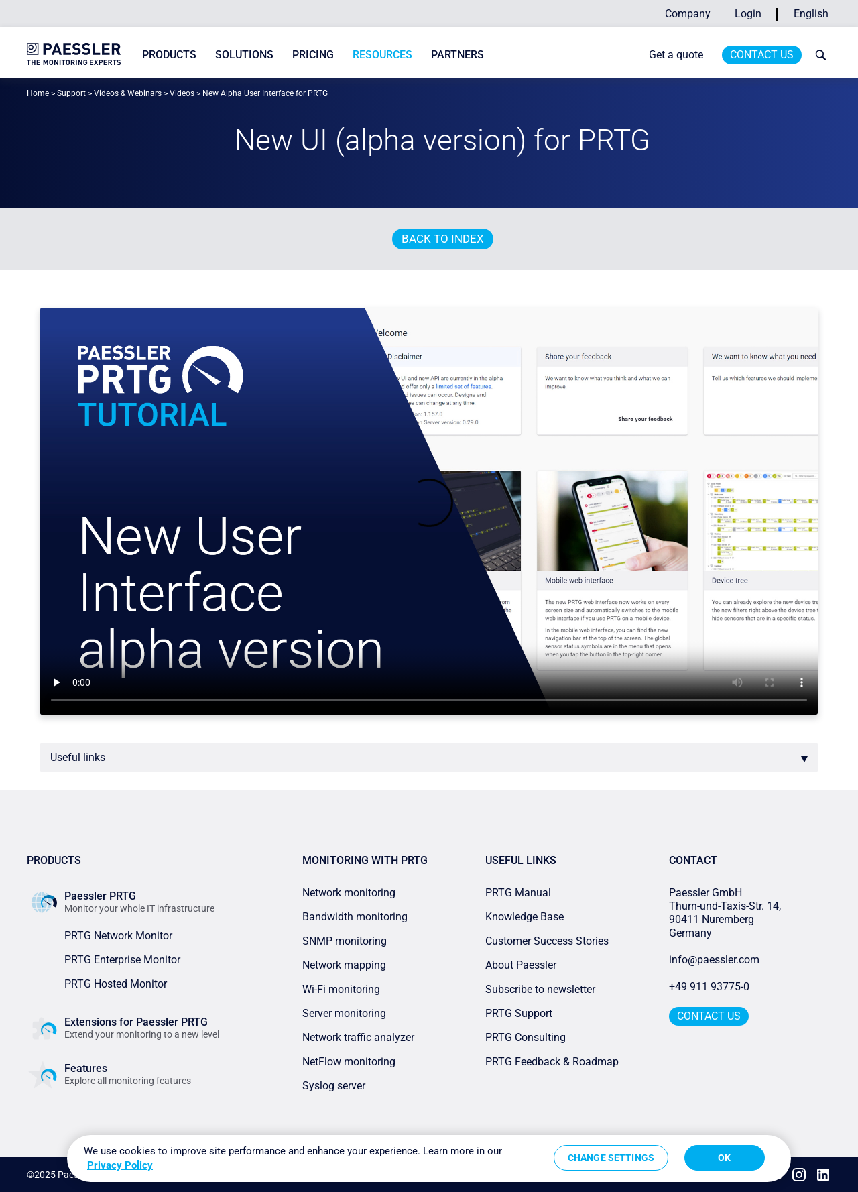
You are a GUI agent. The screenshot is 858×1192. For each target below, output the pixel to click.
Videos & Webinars (128, 93)
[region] (429, 1158)
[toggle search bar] (818, 55)
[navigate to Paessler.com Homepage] (74, 54)
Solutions (244, 54)
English (811, 13)
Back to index (443, 238)
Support (71, 93)
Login (748, 13)
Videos (182, 93)
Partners (457, 54)
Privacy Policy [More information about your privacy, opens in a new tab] (120, 1165)
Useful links (77, 757)
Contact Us (762, 54)
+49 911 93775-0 (709, 986)
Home (38, 93)
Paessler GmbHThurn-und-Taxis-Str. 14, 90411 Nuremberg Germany (726, 912)
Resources (382, 54)
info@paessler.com (714, 959)
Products (169, 54)
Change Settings (611, 1157)
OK (724, 1157)
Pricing (313, 54)
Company (688, 13)
